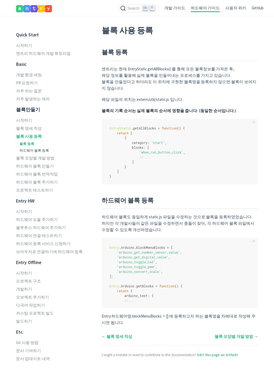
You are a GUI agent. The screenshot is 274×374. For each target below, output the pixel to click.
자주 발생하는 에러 (33, 98)
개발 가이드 (174, 7)
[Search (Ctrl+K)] (138, 8)
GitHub (258, 7)
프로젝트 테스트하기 (34, 190)
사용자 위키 (235, 7)
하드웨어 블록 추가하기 (37, 182)
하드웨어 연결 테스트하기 (39, 235)
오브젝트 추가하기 (32, 297)
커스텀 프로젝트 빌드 (35, 313)
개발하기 (24, 289)
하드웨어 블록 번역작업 (37, 174)
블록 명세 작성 (29, 128)
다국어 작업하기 (30, 305)
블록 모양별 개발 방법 (35, 158)
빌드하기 (24, 321)
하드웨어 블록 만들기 (35, 166)
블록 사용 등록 (29, 136)
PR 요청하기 (27, 82)
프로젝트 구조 (28, 281)
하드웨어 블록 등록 (34, 150)
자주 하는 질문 (29, 90)
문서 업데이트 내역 (33, 358)
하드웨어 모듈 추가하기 (37, 219)
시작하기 (24, 45)
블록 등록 (27, 144)
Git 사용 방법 (27, 342)
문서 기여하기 (28, 350)
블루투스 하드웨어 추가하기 (41, 227)
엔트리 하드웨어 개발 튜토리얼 (43, 53)
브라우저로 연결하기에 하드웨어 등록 (49, 251)
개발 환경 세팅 (29, 74)
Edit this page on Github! (217, 355)
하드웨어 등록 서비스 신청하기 (43, 243)
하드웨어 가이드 (205, 7)
